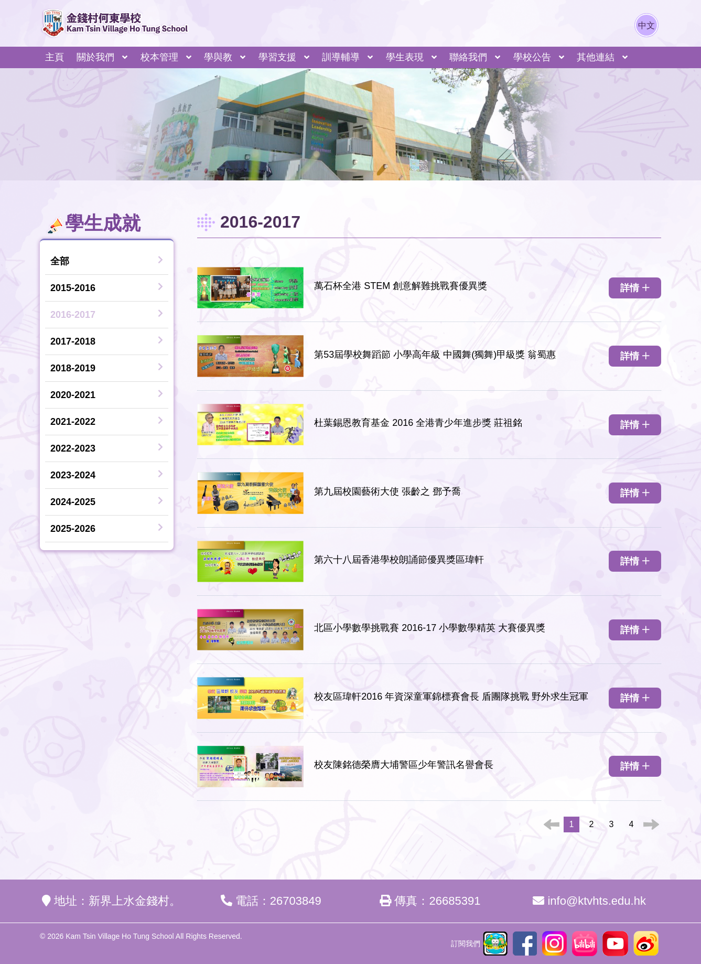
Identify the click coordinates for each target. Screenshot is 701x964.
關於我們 (95, 57)
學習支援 (277, 57)
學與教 (218, 57)
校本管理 (159, 57)
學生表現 (405, 57)
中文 (646, 25)
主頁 (54, 57)
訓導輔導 (341, 57)
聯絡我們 (468, 57)
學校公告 (532, 57)
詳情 (634, 288)
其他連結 (595, 57)
